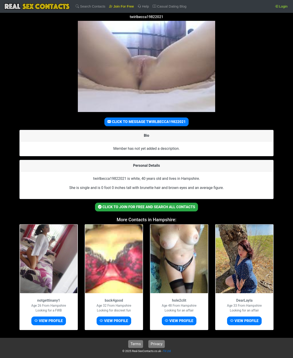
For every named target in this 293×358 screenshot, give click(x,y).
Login (281, 6)
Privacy (157, 344)
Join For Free (121, 6)
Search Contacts (90, 6)
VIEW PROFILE (48, 321)
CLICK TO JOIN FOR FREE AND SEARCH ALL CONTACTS (146, 207)
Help (143, 6)
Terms (135, 344)
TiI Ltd (167, 351)
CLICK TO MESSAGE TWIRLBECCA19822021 (146, 122)
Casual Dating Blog (170, 6)
